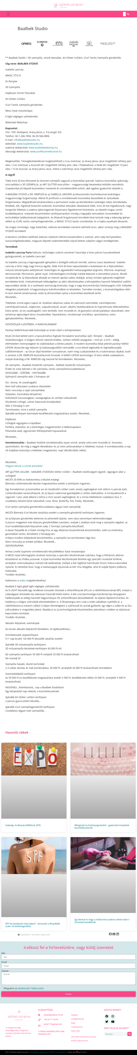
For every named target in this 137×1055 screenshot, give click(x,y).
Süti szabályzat (60, 1052)
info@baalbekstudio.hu (27, 139)
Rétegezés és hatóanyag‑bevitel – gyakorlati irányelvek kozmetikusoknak (102, 826)
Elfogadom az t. (24, 988)
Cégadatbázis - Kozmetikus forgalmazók (35, 934)
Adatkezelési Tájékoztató (30, 988)
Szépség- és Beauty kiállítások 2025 (23, 825)
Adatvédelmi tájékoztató (39, 1052)
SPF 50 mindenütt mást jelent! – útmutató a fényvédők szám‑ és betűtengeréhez (32, 925)
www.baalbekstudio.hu (30, 143)
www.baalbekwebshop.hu (43, 147)
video (23, 580)
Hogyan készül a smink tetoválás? (24, 465)
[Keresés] (128, 14)
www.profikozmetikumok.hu (46, 151)
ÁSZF (51, 1052)
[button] (8, 14)
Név (3, 953)
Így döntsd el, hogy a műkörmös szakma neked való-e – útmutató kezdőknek (102, 921)
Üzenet (5, 971)
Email (4, 962)
